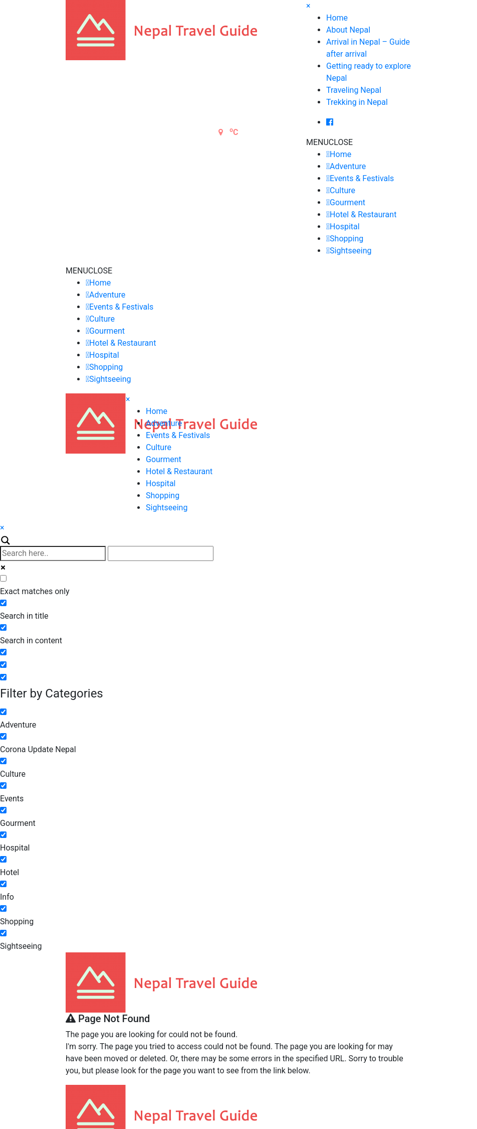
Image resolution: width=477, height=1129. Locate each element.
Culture (342, 190)
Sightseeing (350, 250)
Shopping (346, 238)
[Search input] (53, 553)
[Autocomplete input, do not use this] (160, 553)
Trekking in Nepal (357, 102)
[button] (329, 142)
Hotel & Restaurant (363, 214)
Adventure (348, 166)
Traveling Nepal (353, 90)
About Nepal (348, 30)
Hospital (345, 226)
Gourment (347, 202)
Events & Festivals (362, 178)
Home (337, 18)
